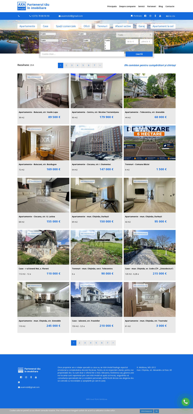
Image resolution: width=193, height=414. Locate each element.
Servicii (141, 6)
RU (170, 16)
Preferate (136, 16)
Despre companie (127, 6)
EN (173, 16)
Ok (156, 411)
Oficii (87, 26)
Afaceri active (123, 26)
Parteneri (151, 6)
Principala (112, 6)
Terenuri (102, 26)
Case (45, 26)
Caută (139, 54)
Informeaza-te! (146, 411)
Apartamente (27, 26)
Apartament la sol (163, 26)
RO (167, 16)
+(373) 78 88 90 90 (40, 15)
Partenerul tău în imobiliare (33, 6)
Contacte (170, 6)
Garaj (142, 26)
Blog (161, 6)
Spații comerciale (66, 26)
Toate (107, 40)
